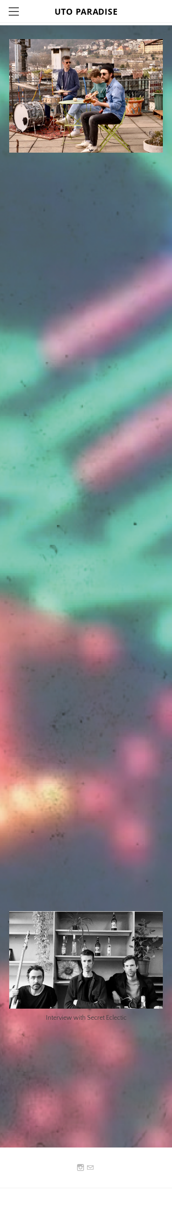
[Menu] (13, 11)
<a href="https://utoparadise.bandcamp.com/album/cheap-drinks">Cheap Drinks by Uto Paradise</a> (89, 617)
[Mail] (90, 1168)
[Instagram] (80, 1168)
